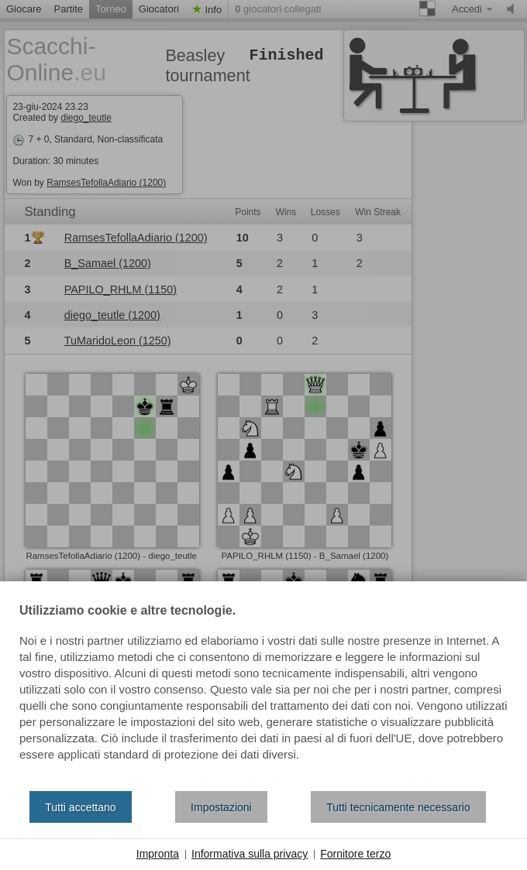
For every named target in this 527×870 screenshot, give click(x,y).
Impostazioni (221, 807)
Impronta (157, 854)
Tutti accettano (80, 807)
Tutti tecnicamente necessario (398, 807)
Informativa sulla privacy (249, 854)
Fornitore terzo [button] (355, 854)
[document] (263, 692)
